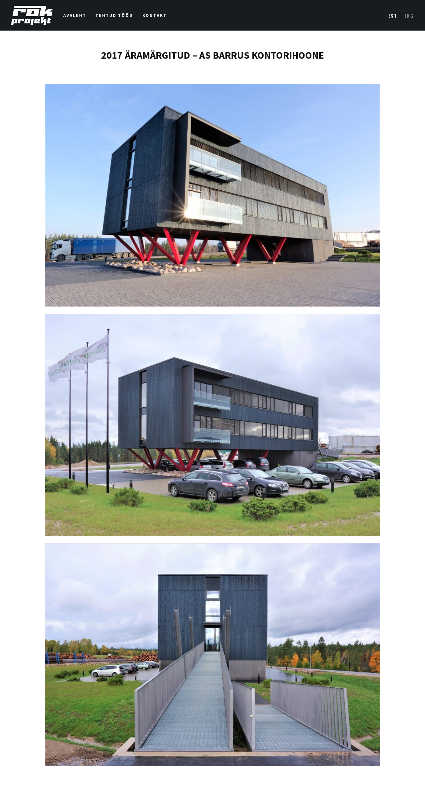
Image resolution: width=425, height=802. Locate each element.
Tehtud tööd (114, 15)
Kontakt (154, 15)
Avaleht (74, 15)
